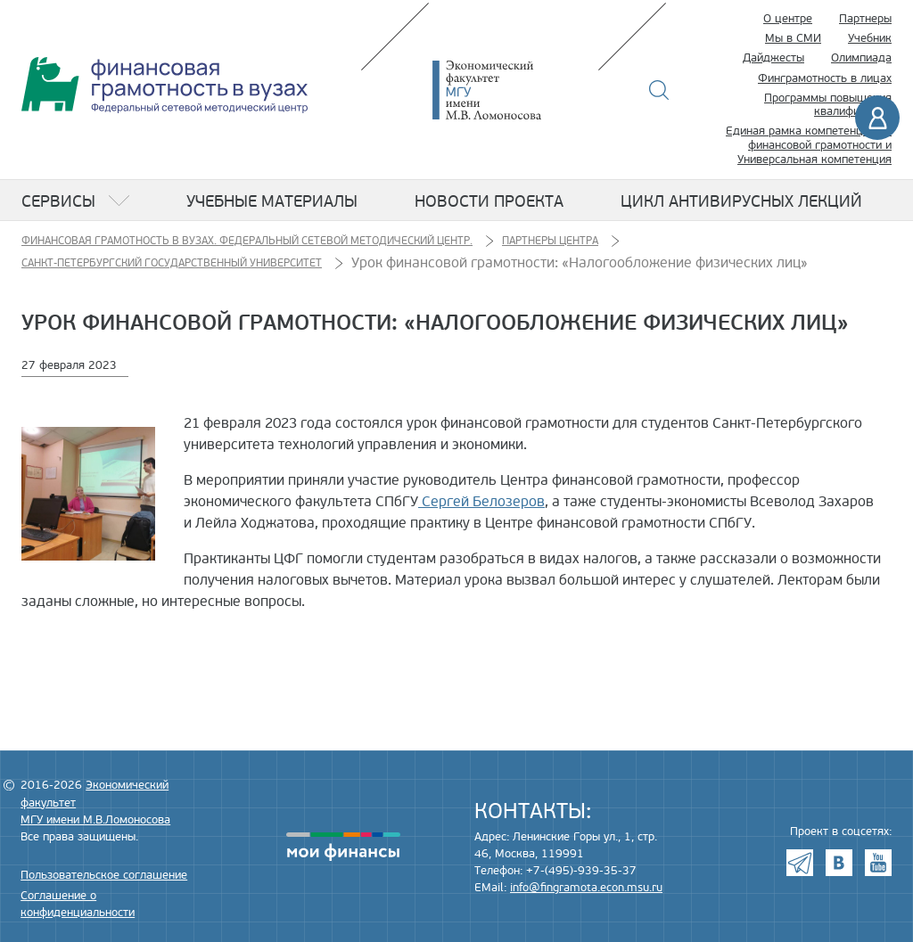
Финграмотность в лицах (825, 78)
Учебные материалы (272, 201)
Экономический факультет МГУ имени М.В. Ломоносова (513, 90)
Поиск (659, 90)
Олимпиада (861, 58)
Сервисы (58, 201)
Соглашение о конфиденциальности (78, 904)
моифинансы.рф (343, 846)
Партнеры (865, 19)
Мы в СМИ (793, 38)
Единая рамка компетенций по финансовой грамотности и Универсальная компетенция (809, 145)
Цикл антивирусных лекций (741, 201)
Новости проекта (489, 201)
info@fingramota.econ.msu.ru (586, 888)
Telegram (799, 862)
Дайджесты (773, 58)
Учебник (870, 38)
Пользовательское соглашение (104, 875)
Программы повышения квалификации (828, 105)
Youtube (878, 862)
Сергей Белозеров (481, 502)
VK (839, 862)
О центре (787, 19)
